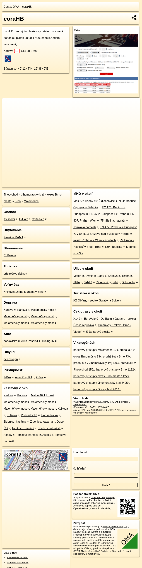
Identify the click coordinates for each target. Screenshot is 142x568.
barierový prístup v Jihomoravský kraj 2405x (101, 382)
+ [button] (8, 104)
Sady (100, 275)
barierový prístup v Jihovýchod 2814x (97, 389)
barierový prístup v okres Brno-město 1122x (101, 376)
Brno (18, 201)
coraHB (27, 6)
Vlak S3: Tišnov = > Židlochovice (94, 200)
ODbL (113, 529)
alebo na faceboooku (17, 562)
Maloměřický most (42, 309)
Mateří (77, 275)
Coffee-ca (38, 219)
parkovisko (10, 341)
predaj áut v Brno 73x (116, 356)
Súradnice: (10, 68)
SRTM (76, 551)
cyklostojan (11, 359)
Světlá (89, 275)
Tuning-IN (48, 341)
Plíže (76, 282)
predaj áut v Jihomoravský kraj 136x (96, 362)
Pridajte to (106, 551)
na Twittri (106, 500)
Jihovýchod (11, 194)
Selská (88, 282)
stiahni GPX (79, 410)
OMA (16, 6)
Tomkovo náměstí (23, 428)
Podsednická (29, 415)
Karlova (12, 51)
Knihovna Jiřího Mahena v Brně (24, 291)
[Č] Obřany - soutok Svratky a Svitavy (97, 300)
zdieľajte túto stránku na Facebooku (94, 498)
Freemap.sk (97, 185)
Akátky (8, 434)
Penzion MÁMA (13, 237)
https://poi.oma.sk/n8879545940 (124, 185)
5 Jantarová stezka (98, 331)
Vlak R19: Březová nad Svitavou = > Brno (102, 233)
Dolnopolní (129, 282)
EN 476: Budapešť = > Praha (108, 213)
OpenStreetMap (78, 185)
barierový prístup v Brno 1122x (115, 369)
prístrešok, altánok (15, 273)
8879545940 (79, 404)
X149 (76, 318)
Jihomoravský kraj (32, 194)
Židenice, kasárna (15, 421)
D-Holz (23, 219)
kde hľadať (80, 452)
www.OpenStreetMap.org (115, 526)
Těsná (125, 275)
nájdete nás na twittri (17, 557)
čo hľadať (79, 468)
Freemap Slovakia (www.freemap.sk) (92, 534)
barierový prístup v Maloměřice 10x (95, 349)
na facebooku (98, 497)
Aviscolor (9, 219)
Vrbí (115, 282)
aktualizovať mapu (92, 401)
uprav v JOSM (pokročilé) (116, 401)
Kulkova (63, 408)
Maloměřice (31, 201)
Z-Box (7, 377)
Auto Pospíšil (29, 341)
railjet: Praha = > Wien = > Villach (94, 240)
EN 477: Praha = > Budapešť (118, 227)
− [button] (8, 110)
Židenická (102, 282)
